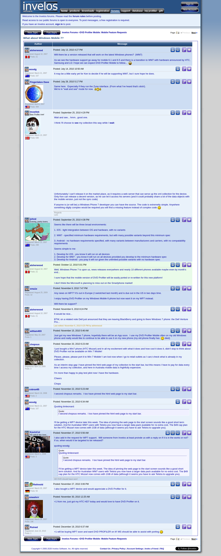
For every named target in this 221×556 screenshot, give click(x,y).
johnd (33, 219)
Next (194, 33)
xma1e (33, 288)
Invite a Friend (151, 549)
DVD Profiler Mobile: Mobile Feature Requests (103, 32)
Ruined (34, 527)
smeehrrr (34, 497)
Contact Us (105, 549)
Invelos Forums (70, 32)
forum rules (79, 16)
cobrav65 (34, 389)
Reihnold (38, 484)
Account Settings (135, 549)
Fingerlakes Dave (39, 82)
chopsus (34, 344)
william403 (36, 331)
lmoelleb (34, 112)
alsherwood (36, 50)
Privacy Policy (118, 549)
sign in (59, 24)
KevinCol (35, 432)
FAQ (162, 549)
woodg (33, 69)
